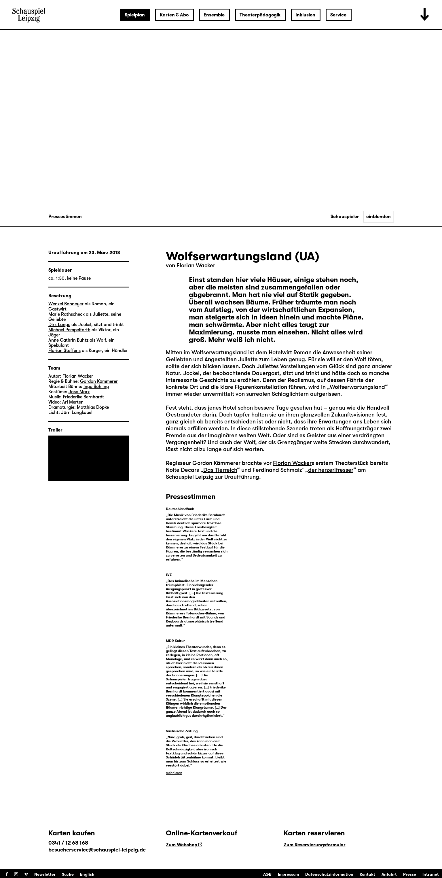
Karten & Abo (174, 15)
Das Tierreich (220, 470)
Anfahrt (389, 874)
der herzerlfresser (330, 470)
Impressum (288, 874)
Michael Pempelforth (69, 329)
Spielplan (135, 15)
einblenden (378, 216)
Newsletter (45, 874)
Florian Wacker (196, 265)
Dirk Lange (59, 324)
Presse (409, 874)
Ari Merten (73, 402)
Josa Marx (79, 391)
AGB (267, 874)
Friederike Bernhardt (83, 397)
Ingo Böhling (96, 386)
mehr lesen (174, 773)
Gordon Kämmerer (99, 381)
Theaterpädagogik (260, 15)
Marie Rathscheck (66, 314)
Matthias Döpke (93, 407)
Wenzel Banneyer (66, 303)
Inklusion (305, 15)
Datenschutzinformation (329, 874)
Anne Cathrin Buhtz (68, 340)
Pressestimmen (65, 216)
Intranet (430, 874)
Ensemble (214, 15)
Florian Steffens (64, 350)
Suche (68, 874)
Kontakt (367, 874)
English (87, 874)
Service (338, 15)
